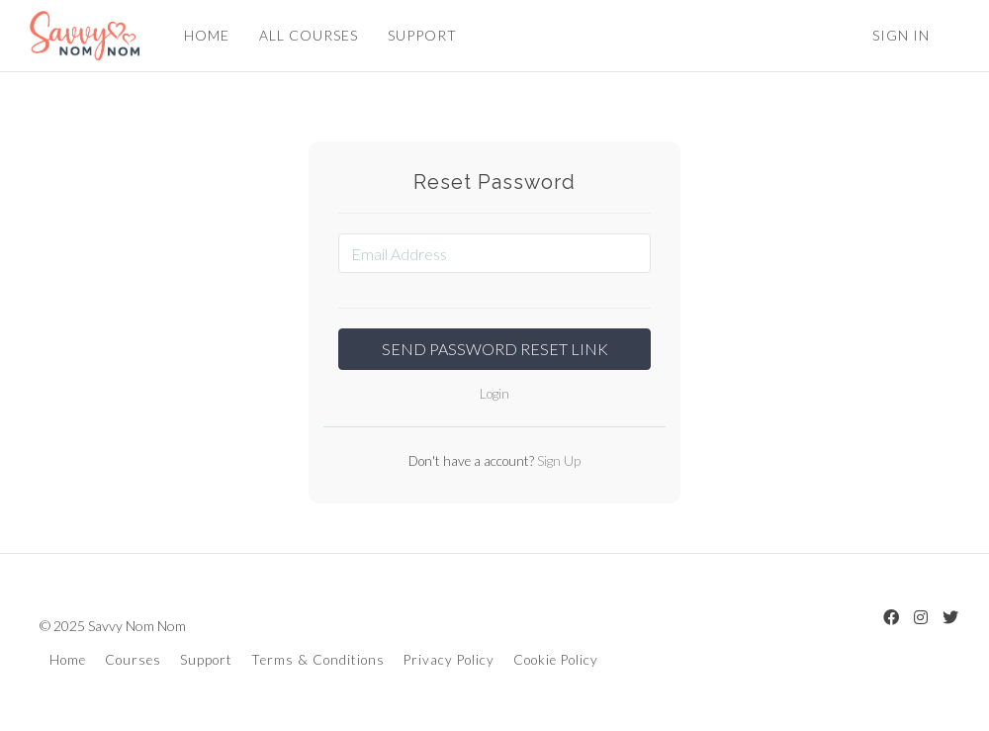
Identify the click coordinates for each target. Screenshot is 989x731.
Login (494, 394)
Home (67, 660)
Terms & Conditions (318, 660)
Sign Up (557, 461)
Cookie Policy (555, 660)
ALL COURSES (308, 35)
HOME (206, 35)
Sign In (901, 35)
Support (206, 660)
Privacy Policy (449, 660)
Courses (133, 660)
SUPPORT (422, 35)
